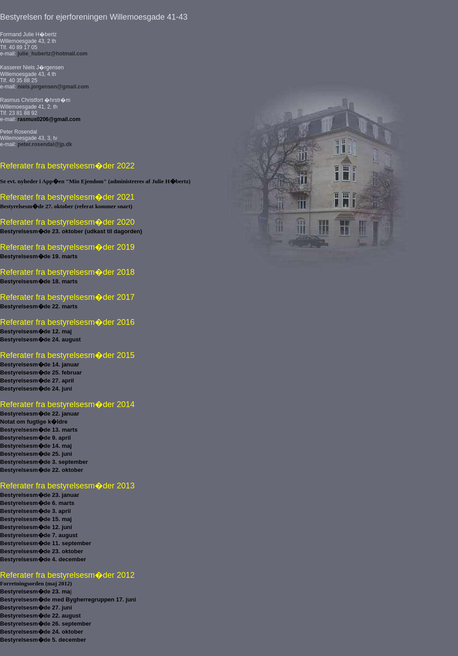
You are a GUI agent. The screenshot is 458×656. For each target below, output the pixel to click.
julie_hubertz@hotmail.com (52, 53)
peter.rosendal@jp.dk (44, 144)
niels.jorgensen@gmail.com (53, 87)
